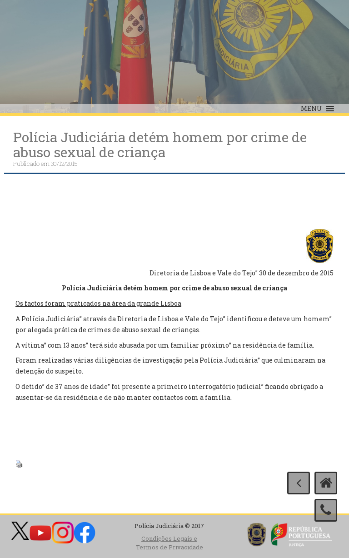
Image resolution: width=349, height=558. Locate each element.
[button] (311, 108)
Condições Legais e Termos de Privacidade (169, 542)
